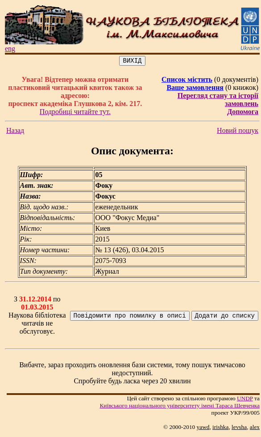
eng (10, 48)
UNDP (245, 399)
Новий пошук (237, 132)
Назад (15, 132)
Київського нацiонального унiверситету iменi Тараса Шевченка (179, 406)
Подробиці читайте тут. (75, 113)
